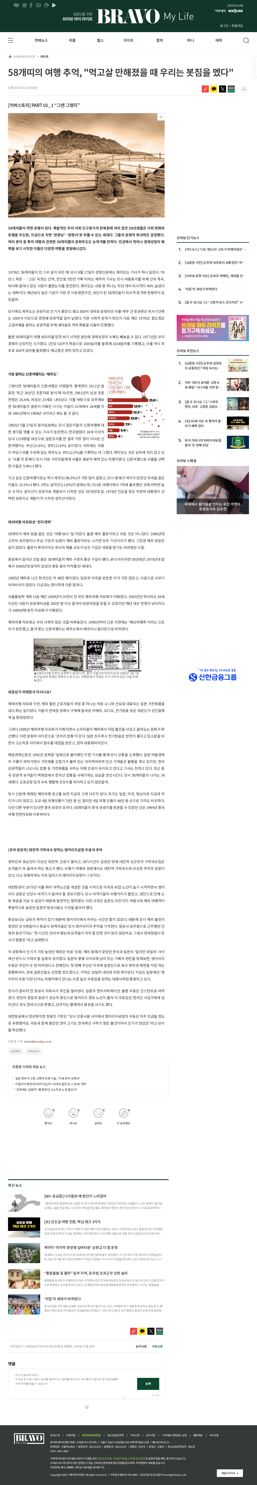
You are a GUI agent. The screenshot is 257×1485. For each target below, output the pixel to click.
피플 (72, 40)
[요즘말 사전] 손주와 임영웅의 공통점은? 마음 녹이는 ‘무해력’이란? (203, 365)
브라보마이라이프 (21, 56)
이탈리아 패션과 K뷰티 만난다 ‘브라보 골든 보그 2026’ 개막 (51, 1084)
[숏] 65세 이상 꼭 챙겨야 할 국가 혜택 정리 (203, 423)
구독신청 (157, 1346)
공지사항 (141, 1346)
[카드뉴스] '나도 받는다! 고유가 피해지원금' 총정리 (215, 249)
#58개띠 (15, 1051)
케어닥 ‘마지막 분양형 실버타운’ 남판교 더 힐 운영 (81, 1247)
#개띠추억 (33, 1051)
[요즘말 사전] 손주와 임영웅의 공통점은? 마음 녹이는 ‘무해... (215, 262)
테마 (218, 40)
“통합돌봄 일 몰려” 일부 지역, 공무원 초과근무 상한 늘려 (86, 1273)
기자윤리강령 (120, 1458)
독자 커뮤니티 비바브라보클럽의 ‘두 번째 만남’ (203, 442)
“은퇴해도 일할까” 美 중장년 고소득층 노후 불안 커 (45, 1089)
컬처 (159, 40)
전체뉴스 (41, 40)
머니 (190, 40)
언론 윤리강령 (104, 1458)
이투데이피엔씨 (76, 1475)
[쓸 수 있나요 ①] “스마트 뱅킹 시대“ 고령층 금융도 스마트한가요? (203, 404)
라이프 (128, 40)
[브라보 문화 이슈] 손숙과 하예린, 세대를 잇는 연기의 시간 (215, 275)
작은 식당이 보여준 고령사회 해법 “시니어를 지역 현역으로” (203, 384)
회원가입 (237, 25)
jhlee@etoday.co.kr (38, 1041)
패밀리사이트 (228, 1473)
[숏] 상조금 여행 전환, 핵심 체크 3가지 (72, 1221)
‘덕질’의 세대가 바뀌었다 (62, 1298)
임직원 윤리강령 (136, 1458)
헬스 (100, 40)
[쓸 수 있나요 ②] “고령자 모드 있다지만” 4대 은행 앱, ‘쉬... (215, 302)
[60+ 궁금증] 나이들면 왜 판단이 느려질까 (75, 1196)
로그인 (224, 25)
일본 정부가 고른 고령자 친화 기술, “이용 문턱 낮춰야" (47, 1078)
